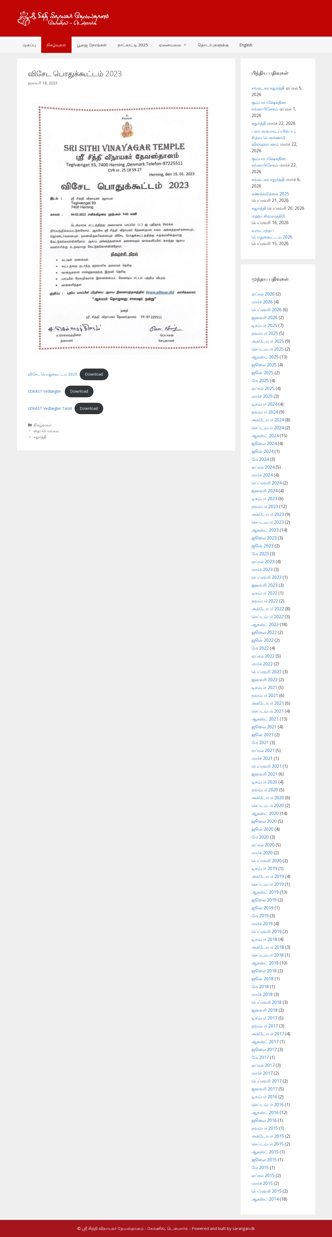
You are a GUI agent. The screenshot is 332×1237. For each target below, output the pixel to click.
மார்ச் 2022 (262, 664)
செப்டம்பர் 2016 (268, 1105)
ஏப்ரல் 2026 (263, 294)
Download (94, 374)
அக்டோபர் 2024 (268, 420)
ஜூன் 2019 (262, 908)
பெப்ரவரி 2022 (267, 672)
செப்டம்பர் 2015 (268, 1144)
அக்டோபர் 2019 (268, 876)
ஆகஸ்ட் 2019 (265, 892)
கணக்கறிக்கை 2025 (270, 194)
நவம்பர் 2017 (265, 1026)
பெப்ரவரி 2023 (267, 577)
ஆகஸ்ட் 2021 (265, 719)
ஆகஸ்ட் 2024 (265, 436)
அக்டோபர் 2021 (268, 703)
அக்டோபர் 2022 (268, 609)
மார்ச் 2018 (262, 994)
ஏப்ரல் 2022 (263, 656)
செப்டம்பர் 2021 (268, 711)
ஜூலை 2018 (264, 971)
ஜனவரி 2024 (265, 491)
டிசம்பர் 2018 (264, 939)
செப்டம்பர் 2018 (268, 955)
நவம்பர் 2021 (265, 695)
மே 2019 (260, 916)
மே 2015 (260, 1168)
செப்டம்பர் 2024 (268, 428)
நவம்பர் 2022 (265, 601)
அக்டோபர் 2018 (268, 947)
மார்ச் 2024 (262, 475)
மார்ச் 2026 (262, 302)
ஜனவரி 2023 (265, 585)
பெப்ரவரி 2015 (267, 1191)
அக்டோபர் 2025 (268, 341)
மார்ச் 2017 (262, 1073)
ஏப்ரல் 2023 (263, 561)
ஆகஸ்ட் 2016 (265, 1112)
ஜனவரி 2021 (265, 774)
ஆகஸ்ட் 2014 (265, 1199)
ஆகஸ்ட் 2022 (265, 624)
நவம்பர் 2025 (265, 333)
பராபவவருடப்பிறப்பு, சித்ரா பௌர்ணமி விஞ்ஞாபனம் (274, 137)
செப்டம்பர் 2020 (268, 805)
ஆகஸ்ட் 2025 (265, 357)
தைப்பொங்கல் (46, 430)
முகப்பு (29, 44)
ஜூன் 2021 (262, 735)
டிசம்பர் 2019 (264, 868)
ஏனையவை (175, 45)
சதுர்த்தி (40, 436)
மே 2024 (260, 459)
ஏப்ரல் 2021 (263, 750)
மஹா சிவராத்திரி (268, 216)
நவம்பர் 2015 (265, 1128)
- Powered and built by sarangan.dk (222, 1228)
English (245, 44)
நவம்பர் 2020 (265, 790)
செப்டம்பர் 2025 (268, 349)
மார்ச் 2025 (262, 396)
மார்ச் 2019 (262, 924)
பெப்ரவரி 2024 (267, 483)
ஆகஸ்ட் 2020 (265, 813)
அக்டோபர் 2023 (268, 514)
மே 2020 (260, 837)
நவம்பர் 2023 (265, 506)
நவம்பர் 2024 (265, 412)
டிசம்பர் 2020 (264, 782)
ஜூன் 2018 (262, 979)
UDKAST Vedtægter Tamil (50, 408)
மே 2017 (260, 1057)
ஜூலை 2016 (264, 1120)
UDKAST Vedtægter (45, 391)
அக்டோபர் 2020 (268, 798)
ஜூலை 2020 (264, 821)
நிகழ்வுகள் (56, 44)
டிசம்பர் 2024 (264, 404)
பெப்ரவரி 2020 (267, 861)
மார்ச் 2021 (262, 758)
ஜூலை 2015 (264, 1160)
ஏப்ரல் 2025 (263, 388)
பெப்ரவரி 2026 (267, 310)
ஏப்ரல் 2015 (263, 1175)
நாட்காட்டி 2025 (133, 44)
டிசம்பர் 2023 (264, 499)
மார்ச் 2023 (262, 569)
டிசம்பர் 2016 (264, 1097)
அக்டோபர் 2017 (268, 1034)
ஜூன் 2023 (262, 546)
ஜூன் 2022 (262, 640)
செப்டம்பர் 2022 (268, 617)
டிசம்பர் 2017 (264, 1018)
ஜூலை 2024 (264, 443)
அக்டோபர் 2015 (268, 1136)
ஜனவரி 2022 (265, 680)
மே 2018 (260, 986)
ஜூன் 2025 (262, 373)
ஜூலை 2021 (264, 727)
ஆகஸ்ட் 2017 (265, 1042)
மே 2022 (260, 648)
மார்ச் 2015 (262, 1183)
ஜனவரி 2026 (265, 318)
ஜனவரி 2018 (265, 1010)
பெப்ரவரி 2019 (267, 931)
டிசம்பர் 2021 (264, 687)
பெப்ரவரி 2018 (267, 1002)
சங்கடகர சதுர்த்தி (268, 88)
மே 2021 (260, 743)
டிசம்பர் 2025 (264, 325)
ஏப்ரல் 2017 (263, 1065)
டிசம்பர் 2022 (264, 593)
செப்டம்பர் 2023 (268, 522)
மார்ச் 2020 (262, 853)
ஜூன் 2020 (262, 829)
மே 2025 (260, 380)
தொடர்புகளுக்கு (213, 44)
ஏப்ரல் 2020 (263, 845)
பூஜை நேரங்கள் (92, 44)
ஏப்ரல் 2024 (263, 467)
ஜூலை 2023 (264, 538)
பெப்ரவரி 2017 (267, 1081)
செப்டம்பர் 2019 (268, 884)
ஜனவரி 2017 (265, 1089)
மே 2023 (260, 554)
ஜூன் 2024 (262, 451)
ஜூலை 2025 (264, 365)
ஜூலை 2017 (264, 1049)
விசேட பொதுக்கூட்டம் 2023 (52, 374)
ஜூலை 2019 (264, 900)
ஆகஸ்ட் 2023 (265, 530)
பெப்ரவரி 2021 (267, 766)
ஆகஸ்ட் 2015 (265, 1152)
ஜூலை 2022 (264, 632)
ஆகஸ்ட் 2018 (265, 963)
